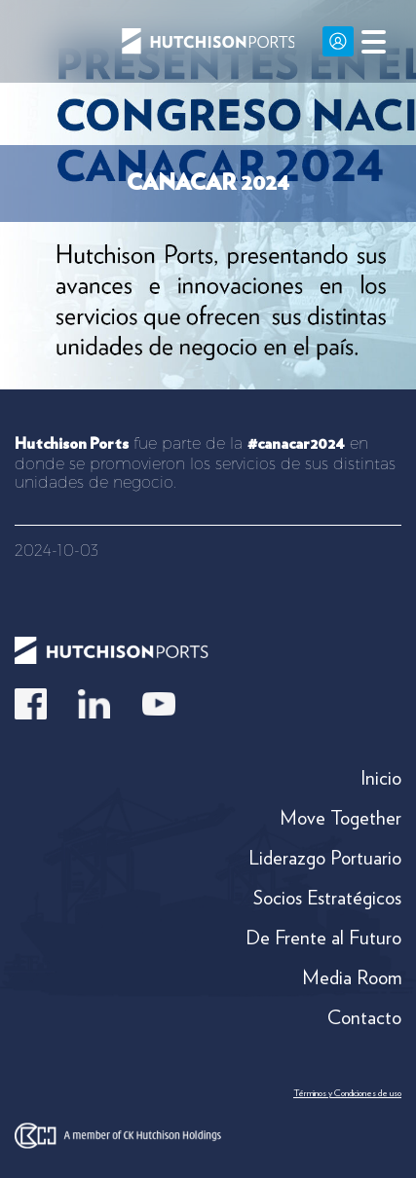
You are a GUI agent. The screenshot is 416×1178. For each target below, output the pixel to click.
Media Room (351, 977)
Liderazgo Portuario (324, 857)
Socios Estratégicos (327, 897)
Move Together (340, 817)
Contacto (364, 1017)
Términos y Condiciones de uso (347, 1092)
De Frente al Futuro (323, 937)
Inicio (380, 778)
